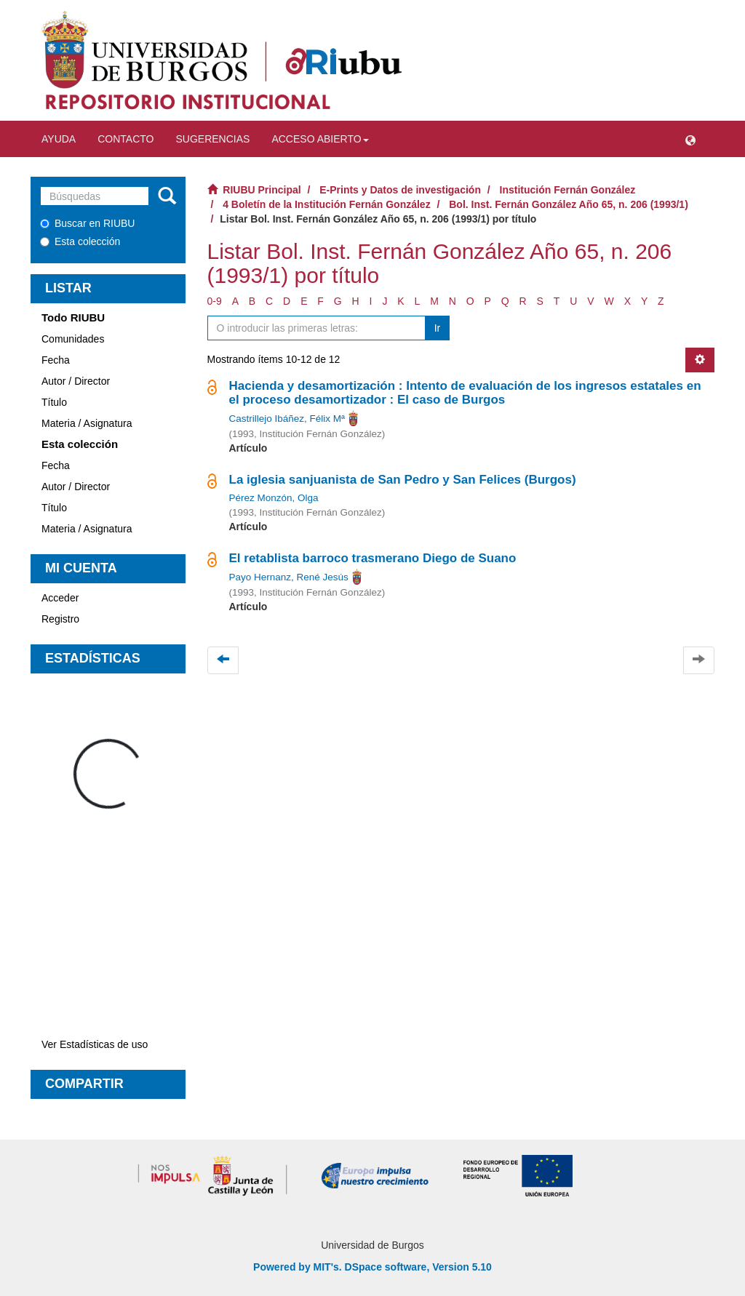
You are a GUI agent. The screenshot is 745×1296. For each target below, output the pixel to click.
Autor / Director (75, 381)
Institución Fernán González (568, 190)
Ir (437, 328)
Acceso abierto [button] (319, 139)
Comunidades (72, 339)
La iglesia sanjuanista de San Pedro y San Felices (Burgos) (402, 480)
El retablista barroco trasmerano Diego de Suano (373, 558)
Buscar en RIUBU (87, 223)
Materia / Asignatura (86, 423)
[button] (690, 139)
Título (54, 402)
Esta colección (80, 241)
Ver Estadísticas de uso (94, 1044)
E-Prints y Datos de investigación (400, 190)
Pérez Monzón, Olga (274, 497)
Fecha (55, 360)
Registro (60, 619)
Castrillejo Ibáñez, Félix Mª (287, 418)
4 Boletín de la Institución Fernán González (326, 204)
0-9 (214, 301)
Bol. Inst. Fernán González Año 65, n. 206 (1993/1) (568, 204)
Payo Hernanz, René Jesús (288, 577)
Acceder (60, 598)
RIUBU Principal (261, 190)
